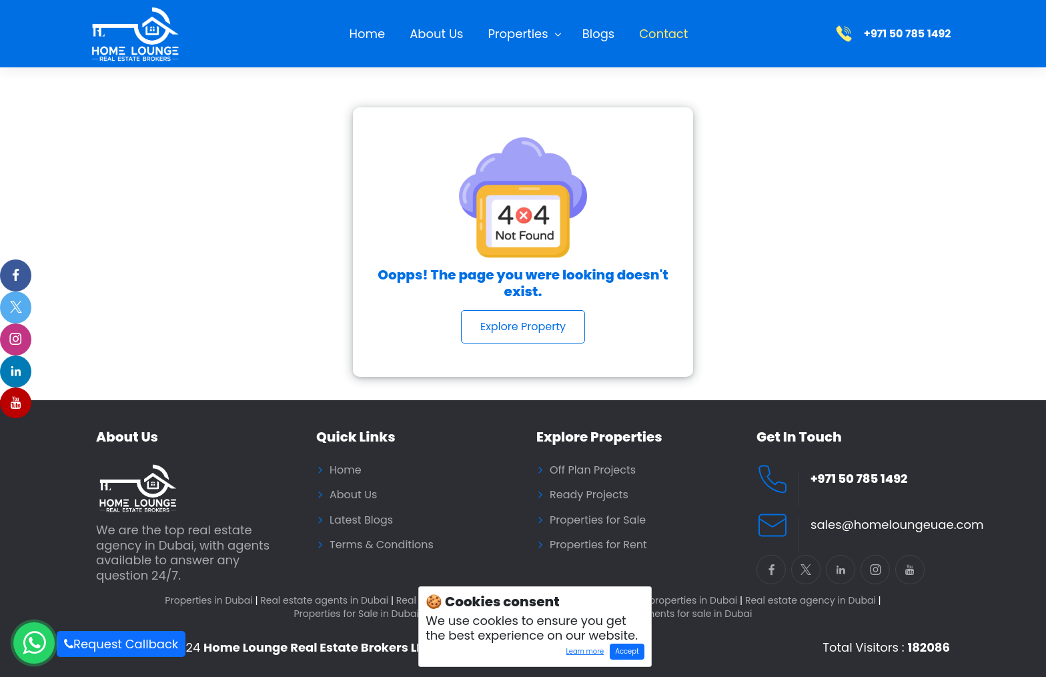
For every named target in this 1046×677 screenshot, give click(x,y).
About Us (436, 33)
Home (368, 33)
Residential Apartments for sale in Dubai (659, 614)
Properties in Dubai (211, 600)
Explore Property (523, 326)
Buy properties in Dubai (685, 600)
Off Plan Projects (593, 470)
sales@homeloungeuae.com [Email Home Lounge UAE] (897, 525)
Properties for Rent (598, 545)
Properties (518, 33)
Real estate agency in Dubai (813, 600)
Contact (663, 33)
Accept (626, 651)
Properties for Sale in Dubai (359, 614)
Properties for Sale (598, 520)
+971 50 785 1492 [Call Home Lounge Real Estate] (859, 479)
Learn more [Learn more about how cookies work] (582, 653)
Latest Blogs (361, 520)
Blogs (598, 33)
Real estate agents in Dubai (327, 600)
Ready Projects (589, 495)
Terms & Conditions (382, 545)
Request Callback (121, 644)
